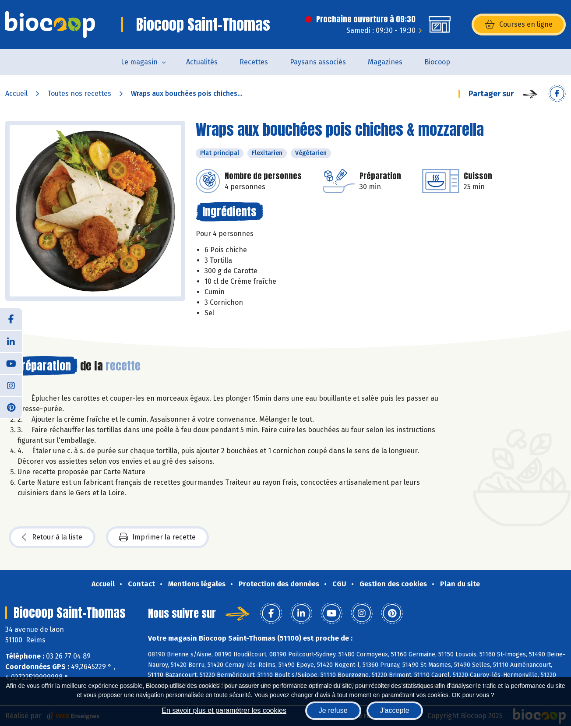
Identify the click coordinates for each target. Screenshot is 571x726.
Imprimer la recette (157, 537)
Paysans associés (318, 62)
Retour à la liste (52, 537)
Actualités (202, 62)
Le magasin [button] (139, 62)
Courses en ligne (519, 24)
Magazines (385, 62)
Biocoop (437, 62)
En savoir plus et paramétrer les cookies (224, 710)
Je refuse (333, 710)
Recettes (254, 62)
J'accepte (394, 710)
